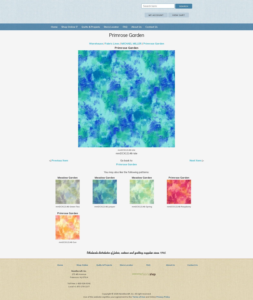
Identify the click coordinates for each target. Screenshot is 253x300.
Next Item (195, 160)
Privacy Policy (163, 297)
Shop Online (82, 265)
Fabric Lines (112, 43)
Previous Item (60, 160)
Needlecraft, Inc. (86, 11)
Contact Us (151, 26)
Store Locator (111, 26)
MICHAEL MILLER (131, 43)
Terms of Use (138, 297)
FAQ (125, 26)
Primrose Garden (153, 43)
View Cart (178, 15)
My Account (156, 15)
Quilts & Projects (90, 26)
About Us (136, 26)
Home (54, 26)
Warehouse (96, 43)
